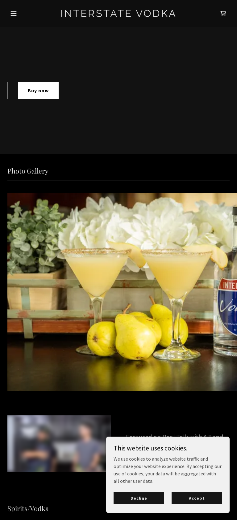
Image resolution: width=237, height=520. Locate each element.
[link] (118, 15)
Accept (197, 498)
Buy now (38, 90)
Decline (139, 498)
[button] (24, 13)
